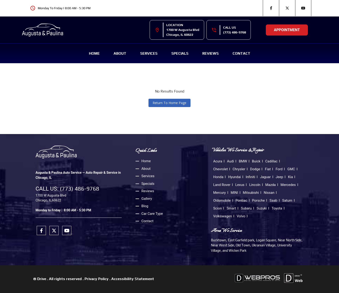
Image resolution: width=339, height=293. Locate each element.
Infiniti (250, 177)
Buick (256, 161)
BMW (243, 161)
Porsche (258, 200)
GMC (291, 169)
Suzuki (262, 208)
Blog (144, 206)
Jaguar (265, 177)
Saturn (287, 200)
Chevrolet (220, 169)
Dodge (255, 169)
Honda (218, 177)
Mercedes (288, 185)
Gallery (146, 199)
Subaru (246, 208)
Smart (231, 208)
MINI (234, 193)
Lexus (240, 185)
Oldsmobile (222, 200)
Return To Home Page (169, 103)
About (120, 53)
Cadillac (271, 161)
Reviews (210, 53)
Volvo (241, 216)
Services (148, 53)
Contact (241, 53)
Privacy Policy (97, 279)
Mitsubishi (251, 193)
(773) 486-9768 (234, 32)
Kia (290, 177)
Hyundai (234, 177)
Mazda (270, 185)
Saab (273, 200)
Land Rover (221, 185)
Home (94, 53)
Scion (217, 208)
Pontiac (241, 200)
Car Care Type (152, 214)
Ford (278, 169)
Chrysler (239, 169)
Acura (217, 161)
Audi (230, 161)
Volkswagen (222, 216)
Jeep (279, 177)
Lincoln (254, 185)
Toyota (277, 208)
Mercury (219, 193)
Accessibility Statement (132, 279)
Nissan (269, 193)
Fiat (268, 169)
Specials (179, 53)
